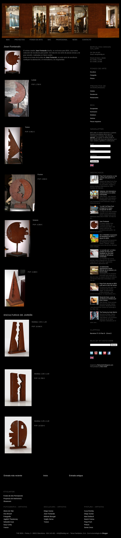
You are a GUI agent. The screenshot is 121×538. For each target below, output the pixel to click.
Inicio (45, 476)
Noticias (92, 118)
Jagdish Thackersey (10, 519)
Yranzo (6, 527)
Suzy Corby (7, 525)
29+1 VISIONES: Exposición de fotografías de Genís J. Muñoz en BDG (108, 236)
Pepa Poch (88, 522)
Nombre (92, 149)
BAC (49, 40)
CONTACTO (86, 40)
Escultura (93, 72)
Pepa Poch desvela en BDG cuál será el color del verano (108, 284)
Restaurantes (94, 97)
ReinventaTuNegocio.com (105, 365)
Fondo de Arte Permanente (13, 496)
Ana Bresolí (7, 514)
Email (92, 144)
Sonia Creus (88, 527)
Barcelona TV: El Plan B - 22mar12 (101, 333)
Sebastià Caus (8, 522)
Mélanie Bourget (50, 516)
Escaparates (94, 108)
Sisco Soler (103, 366)
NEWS (74, 40)
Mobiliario (93, 115)
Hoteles (92, 91)
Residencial (93, 94)
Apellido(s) (93, 155)
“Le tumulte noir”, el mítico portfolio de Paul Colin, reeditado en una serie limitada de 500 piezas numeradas (108, 253)
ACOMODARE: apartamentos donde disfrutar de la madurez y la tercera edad (108, 269)
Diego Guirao (48, 511)
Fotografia (93, 75)
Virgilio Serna (48, 519)
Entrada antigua (76, 476)
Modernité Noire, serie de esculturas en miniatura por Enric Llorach (108, 298)
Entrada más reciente (13, 476)
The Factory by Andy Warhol (108, 312)
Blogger (105, 533)
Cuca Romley (89, 511)
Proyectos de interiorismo (12, 498)
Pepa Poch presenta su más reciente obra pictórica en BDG (108, 177)
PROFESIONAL (62, 40)
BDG (8, 40)
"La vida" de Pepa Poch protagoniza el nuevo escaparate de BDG (107, 208)
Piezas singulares (95, 121)
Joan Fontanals (41, 51)
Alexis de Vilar (8, 511)
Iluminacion (93, 112)
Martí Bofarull (89, 516)
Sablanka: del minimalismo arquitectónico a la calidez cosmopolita (108, 192)
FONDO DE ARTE (36, 40)
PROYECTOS (20, 40)
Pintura (92, 78)
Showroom (7, 501)
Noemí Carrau (89, 519)
